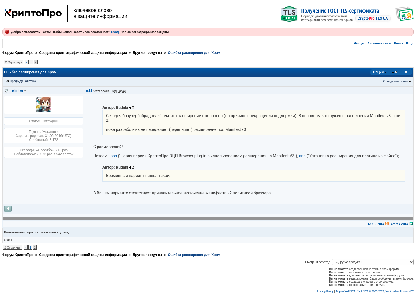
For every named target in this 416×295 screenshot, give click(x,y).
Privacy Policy (325, 291)
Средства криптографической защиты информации (83, 53)
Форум (359, 43)
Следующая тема (395, 81)
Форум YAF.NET (345, 291)
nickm (17, 91)
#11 (89, 91)
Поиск (398, 43)
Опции (378, 72)
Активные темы (379, 43)
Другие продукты (147, 53)
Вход (115, 32)
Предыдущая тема (23, 81)
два (302, 156)
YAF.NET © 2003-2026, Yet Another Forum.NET (385, 291)
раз (113, 156)
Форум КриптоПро (17, 53)
